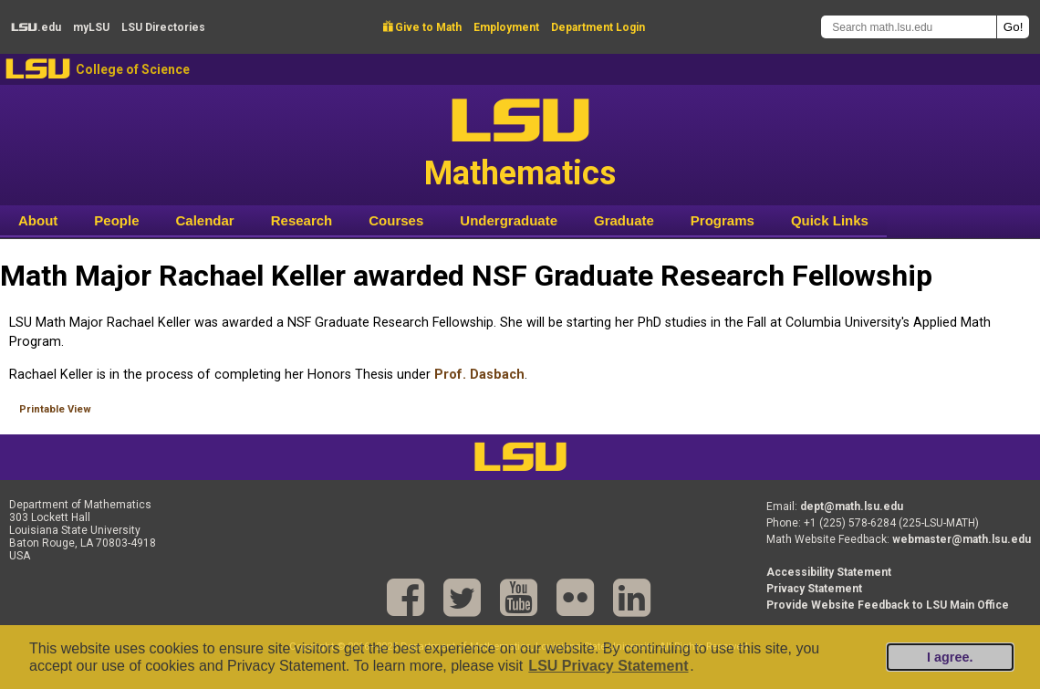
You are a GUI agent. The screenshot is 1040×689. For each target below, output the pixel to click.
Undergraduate (508, 220)
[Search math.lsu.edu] (908, 27)
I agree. (949, 657)
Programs (722, 220)
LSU (38, 68)
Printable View (55, 409)
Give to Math (422, 27)
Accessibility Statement (828, 572)
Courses (396, 220)
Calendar (205, 220)
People (116, 220)
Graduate (624, 220)
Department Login (598, 27)
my (91, 27)
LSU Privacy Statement (608, 665)
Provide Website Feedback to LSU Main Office (887, 605)
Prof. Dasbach (479, 374)
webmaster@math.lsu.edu (961, 539)
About (37, 220)
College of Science (133, 69)
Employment (506, 27)
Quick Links (829, 220)
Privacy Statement (814, 588)
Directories (163, 27)
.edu (36, 27)
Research (302, 220)
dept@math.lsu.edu (851, 506)
